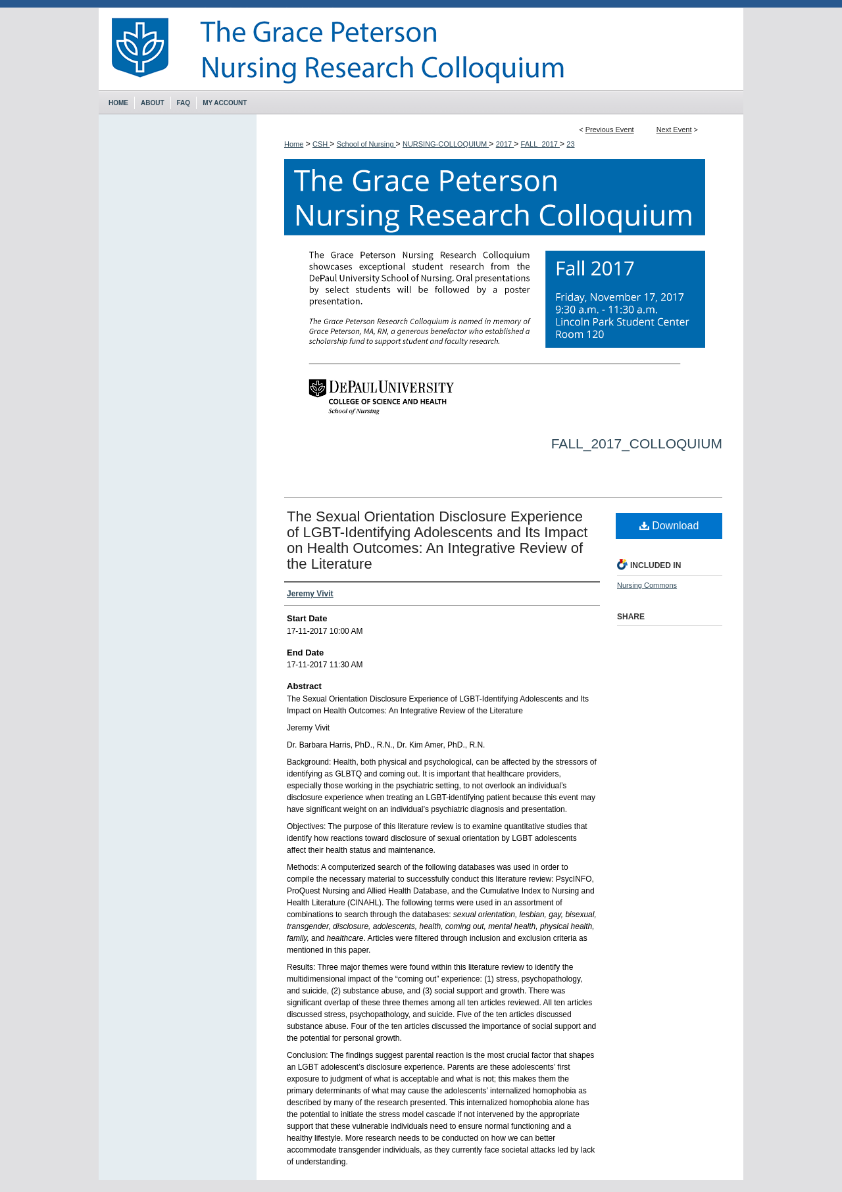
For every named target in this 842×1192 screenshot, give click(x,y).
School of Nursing (366, 144)
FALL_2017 (540, 144)
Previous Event (609, 129)
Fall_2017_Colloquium (636, 443)
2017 (505, 144)
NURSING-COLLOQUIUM (446, 144)
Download (669, 525)
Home (293, 144)
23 (570, 144)
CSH (321, 144)
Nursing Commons (647, 585)
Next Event (674, 129)
